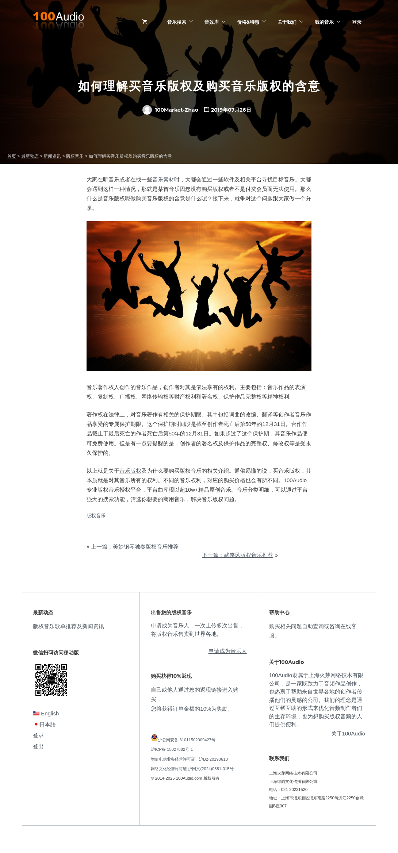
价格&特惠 (248, 22)
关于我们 (287, 22)
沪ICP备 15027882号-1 (172, 749)
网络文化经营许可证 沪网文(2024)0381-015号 (192, 768)
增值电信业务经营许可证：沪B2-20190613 (189, 759)
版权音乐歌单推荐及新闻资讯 (68, 626)
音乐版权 (130, 471)
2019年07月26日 (231, 110)
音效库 (211, 22)
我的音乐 (324, 22)
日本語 (44, 724)
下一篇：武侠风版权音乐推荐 (237, 555)
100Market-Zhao (170, 110)
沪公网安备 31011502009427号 (186, 740)
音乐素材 (163, 179)
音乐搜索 (176, 22)
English (46, 713)
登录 (356, 22)
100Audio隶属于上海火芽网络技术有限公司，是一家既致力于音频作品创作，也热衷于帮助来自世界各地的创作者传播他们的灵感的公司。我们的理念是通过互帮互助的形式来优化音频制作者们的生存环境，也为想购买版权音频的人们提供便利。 (316, 699)
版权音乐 (96, 515)
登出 (38, 746)
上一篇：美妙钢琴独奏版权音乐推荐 (135, 546)
